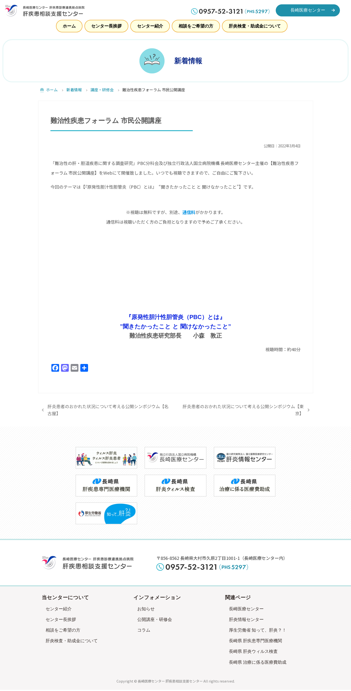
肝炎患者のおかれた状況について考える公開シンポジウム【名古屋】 (108, 411)
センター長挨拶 (106, 26)
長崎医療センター (246, 609)
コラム (143, 631)
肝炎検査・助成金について (255, 26)
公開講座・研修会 (154, 620)
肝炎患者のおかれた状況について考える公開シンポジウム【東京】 (243, 411)
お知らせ (146, 609)
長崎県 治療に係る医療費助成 (258, 663)
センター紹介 (150, 26)
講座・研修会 (102, 89)
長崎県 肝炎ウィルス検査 (253, 652)
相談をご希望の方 (196, 26)
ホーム (69, 26)
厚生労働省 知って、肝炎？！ (258, 631)
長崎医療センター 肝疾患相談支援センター (170, 681)
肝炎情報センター (246, 620)
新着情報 (74, 89)
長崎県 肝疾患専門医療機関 (255, 642)
